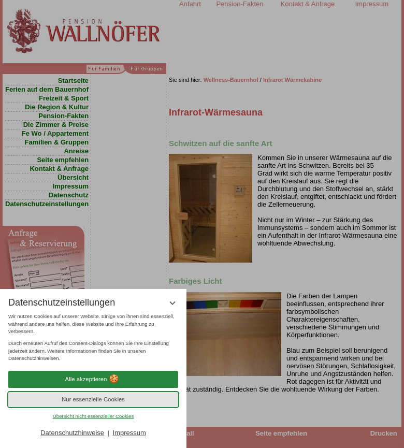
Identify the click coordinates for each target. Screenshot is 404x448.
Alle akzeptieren (93, 379)
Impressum (129, 433)
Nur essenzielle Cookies (93, 399)
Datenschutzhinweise (72, 433)
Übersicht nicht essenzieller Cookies (93, 416)
